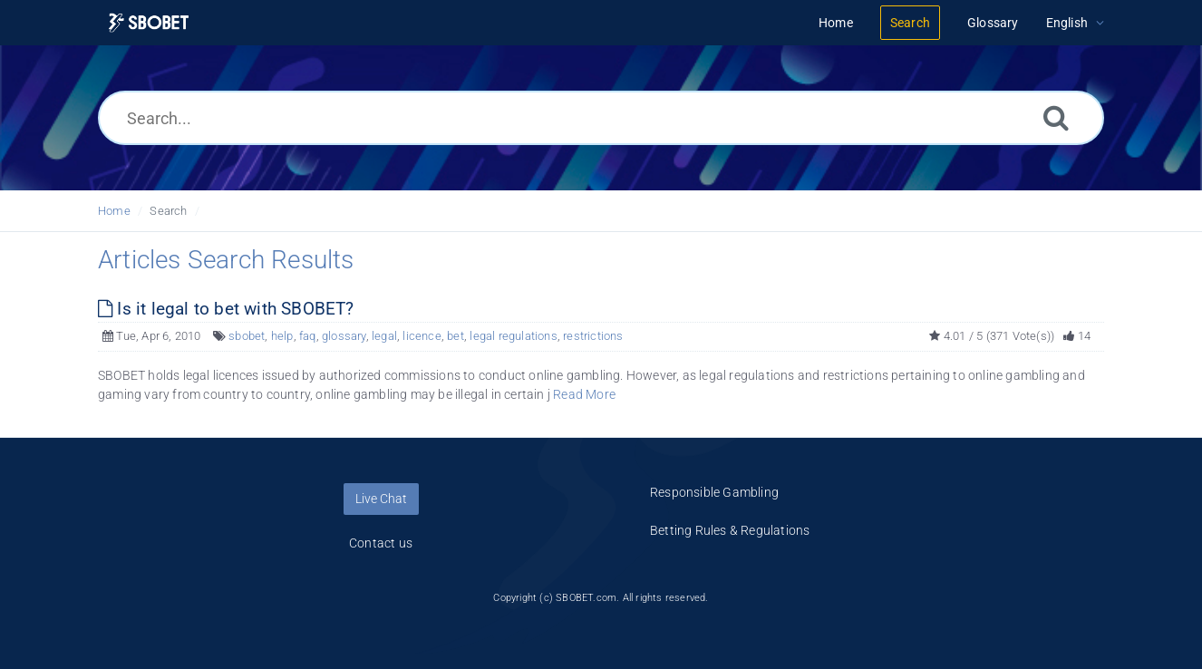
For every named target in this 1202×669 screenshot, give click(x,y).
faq (307, 336)
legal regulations (513, 336)
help (282, 336)
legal (384, 336)
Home (114, 211)
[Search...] (601, 118)
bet (455, 336)
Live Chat (381, 498)
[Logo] (148, 23)
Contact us (380, 543)
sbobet (246, 336)
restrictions (593, 336)
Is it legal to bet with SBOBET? (226, 308)
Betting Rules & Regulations (729, 530)
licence (421, 336)
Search (168, 211)
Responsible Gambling (714, 492)
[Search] (1056, 117)
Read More (584, 394)
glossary (344, 336)
